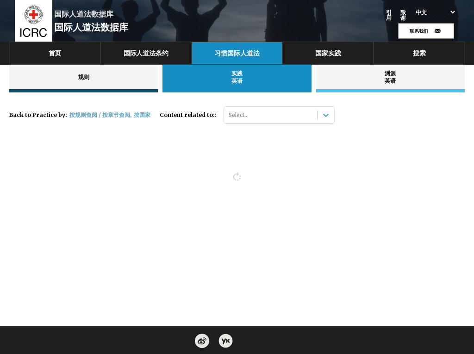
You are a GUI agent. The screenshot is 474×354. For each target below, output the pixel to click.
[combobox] (229, 115)
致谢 (403, 15)
